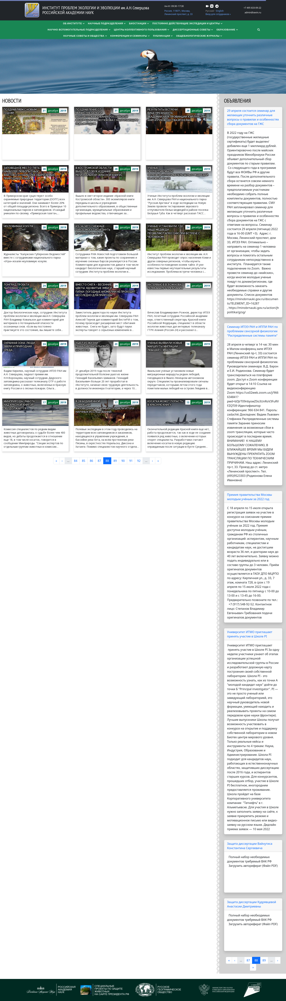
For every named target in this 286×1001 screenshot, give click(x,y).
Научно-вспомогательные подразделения (79, 29)
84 (77, 460)
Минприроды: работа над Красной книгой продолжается (19, 405)
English (220, 10)
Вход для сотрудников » (218, 14)
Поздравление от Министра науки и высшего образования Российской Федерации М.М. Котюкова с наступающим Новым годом (107, 116)
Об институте (74, 23)
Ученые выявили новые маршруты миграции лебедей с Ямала (164, 347)
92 (140, 460)
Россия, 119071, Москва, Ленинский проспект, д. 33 (178, 12)
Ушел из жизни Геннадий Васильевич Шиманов (92, 347)
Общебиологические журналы (199, 35)
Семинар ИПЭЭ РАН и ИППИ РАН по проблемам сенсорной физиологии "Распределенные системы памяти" (252, 331)
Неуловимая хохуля (18, 226)
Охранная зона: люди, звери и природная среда (20, 347)
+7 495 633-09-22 (252, 7)
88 (108, 460)
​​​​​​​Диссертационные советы (193, 29)
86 (92, 460)
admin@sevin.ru (253, 12)
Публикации (163, 35)
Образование (227, 29)
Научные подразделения (107, 23)
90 (124, 460)
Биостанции (139, 23)
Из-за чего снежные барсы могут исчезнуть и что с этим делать (93, 230)
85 (85, 460)
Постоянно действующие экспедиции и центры (187, 23)
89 (116, 460)
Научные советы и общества (85, 35)
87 (100, 460)
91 (132, 460)
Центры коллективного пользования (142, 29)
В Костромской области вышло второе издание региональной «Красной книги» (99, 171)
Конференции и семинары (130, 35)
